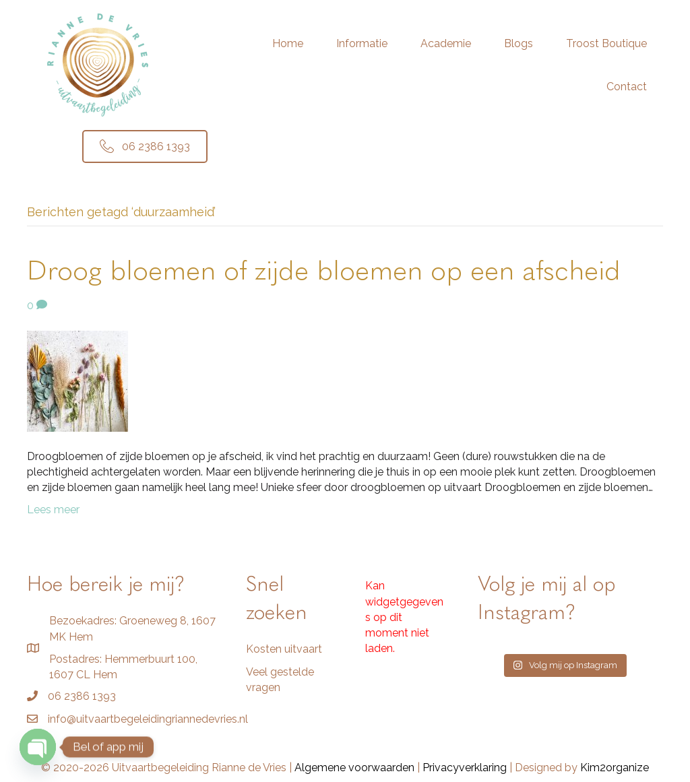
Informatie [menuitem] (361, 43)
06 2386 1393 (82, 696)
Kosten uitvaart (284, 649)
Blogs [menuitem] (518, 43)
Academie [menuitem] (445, 43)
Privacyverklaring (464, 767)
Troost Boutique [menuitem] (606, 43)
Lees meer (53, 509)
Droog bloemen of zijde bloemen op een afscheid (324, 272)
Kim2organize (614, 767)
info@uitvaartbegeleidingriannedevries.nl (148, 719)
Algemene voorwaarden (354, 767)
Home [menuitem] (287, 43)
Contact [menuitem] (626, 86)
